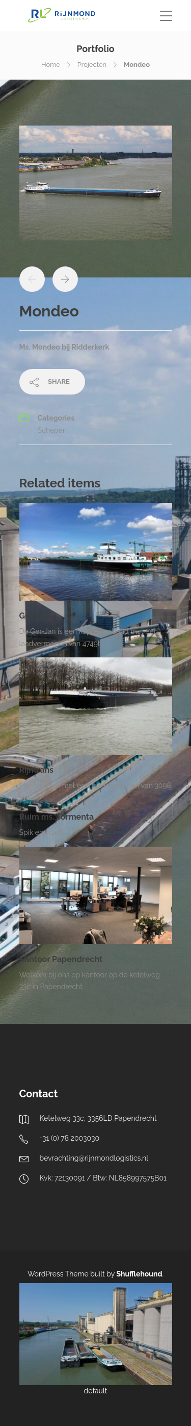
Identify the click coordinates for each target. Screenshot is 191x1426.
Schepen (52, 430)
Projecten (91, 64)
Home (50, 64)
